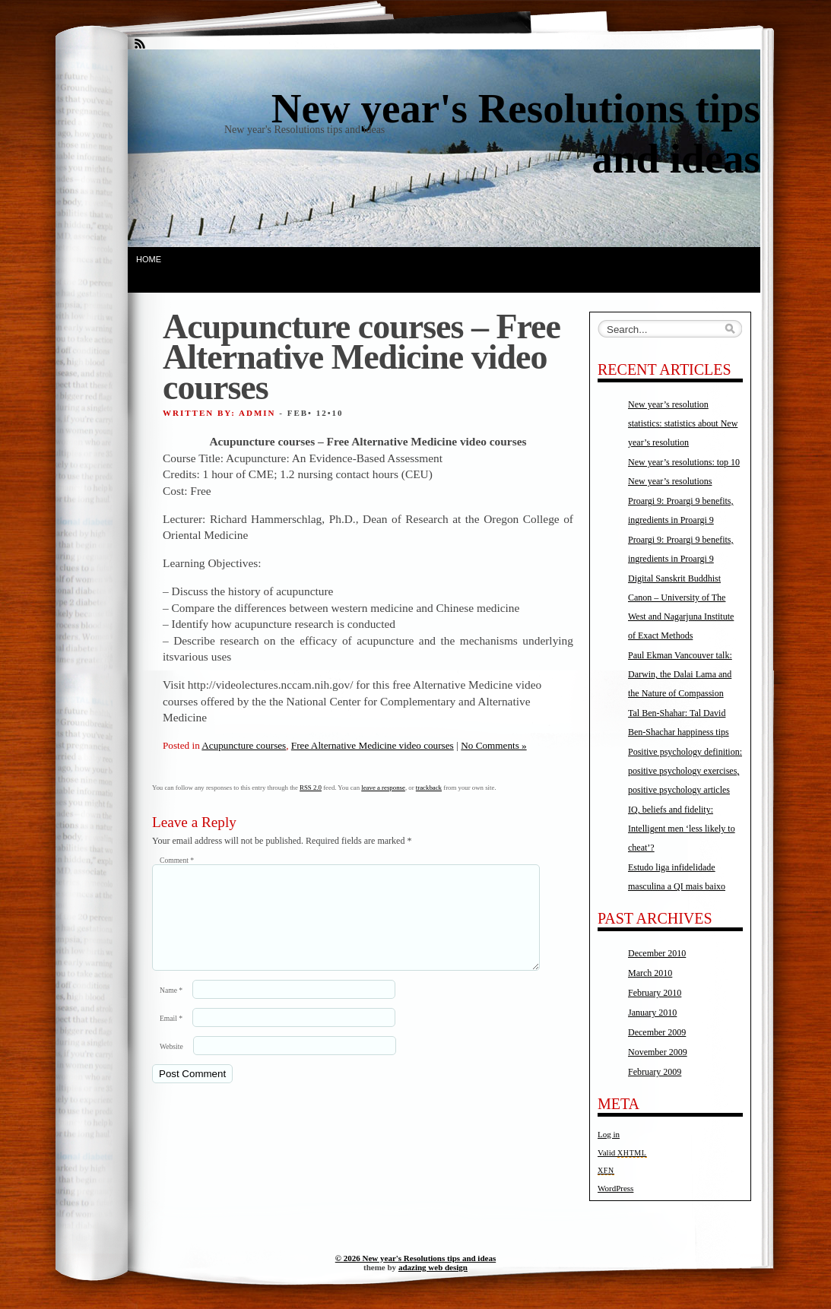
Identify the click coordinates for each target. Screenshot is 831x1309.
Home (148, 259)
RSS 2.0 (311, 787)
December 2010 (657, 953)
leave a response (383, 787)
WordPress (615, 1188)
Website (171, 1064)
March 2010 (650, 973)
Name (171, 1008)
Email (171, 1036)
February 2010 (654, 992)
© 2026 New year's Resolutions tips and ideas (415, 1258)
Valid (622, 1152)
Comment (177, 860)
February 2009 (654, 1072)
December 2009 (657, 1032)
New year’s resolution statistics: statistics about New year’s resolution (682, 423)
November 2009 (657, 1052)
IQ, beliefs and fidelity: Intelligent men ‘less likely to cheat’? (681, 828)
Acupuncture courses (243, 745)
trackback (429, 787)
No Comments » (493, 745)
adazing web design (433, 1267)
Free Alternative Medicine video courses (372, 745)
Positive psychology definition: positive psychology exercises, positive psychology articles (685, 770)
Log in (609, 1134)
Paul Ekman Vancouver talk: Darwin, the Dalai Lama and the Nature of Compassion (680, 674)
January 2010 (652, 1012)
